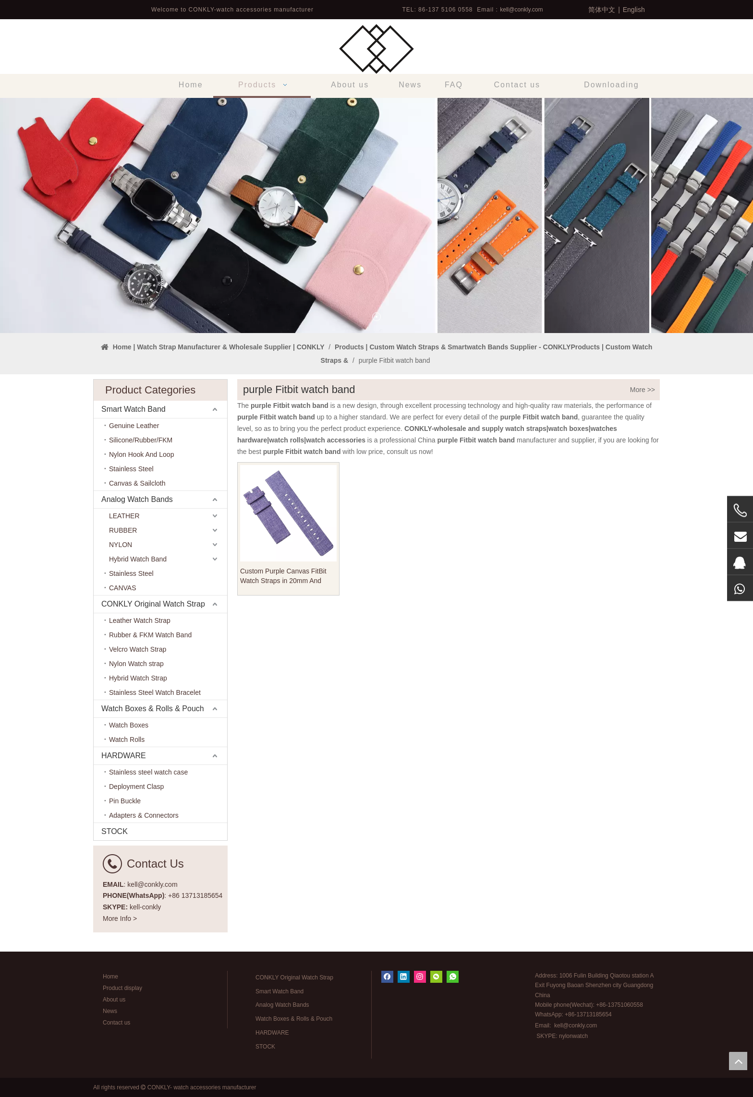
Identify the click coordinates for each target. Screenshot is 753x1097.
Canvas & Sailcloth (137, 483)
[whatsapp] (453, 977)
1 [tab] (376, 317)
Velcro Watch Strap (137, 649)
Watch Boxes (128, 725)
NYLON (120, 544)
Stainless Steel (131, 469)
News (110, 1011)
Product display (122, 988)
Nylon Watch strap (136, 664)
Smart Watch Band (133, 409)
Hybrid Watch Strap (138, 678)
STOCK (114, 831)
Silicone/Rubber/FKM (140, 440)
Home (110, 976)
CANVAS (122, 588)
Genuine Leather (134, 425)
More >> (642, 389)
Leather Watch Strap (139, 620)
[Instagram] (420, 977)
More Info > (120, 918)
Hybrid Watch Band (138, 559)
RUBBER (123, 530)
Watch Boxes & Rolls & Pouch (152, 708)
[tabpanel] (376, 215)
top (738, 1061)
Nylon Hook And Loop (141, 454)
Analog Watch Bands (137, 499)
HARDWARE (123, 755)
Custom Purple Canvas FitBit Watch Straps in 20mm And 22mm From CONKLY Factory (284, 576)
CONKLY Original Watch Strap (153, 604)
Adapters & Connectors (144, 815)
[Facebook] (387, 977)
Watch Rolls (127, 739)
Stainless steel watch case (148, 772)
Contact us (116, 1022)
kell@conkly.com (521, 9)
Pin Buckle (125, 801)
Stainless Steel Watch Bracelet (155, 692)
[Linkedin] (404, 977)
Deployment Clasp (136, 786)
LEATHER (124, 516)
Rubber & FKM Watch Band (150, 635)
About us (114, 999)
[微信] (436, 977)
